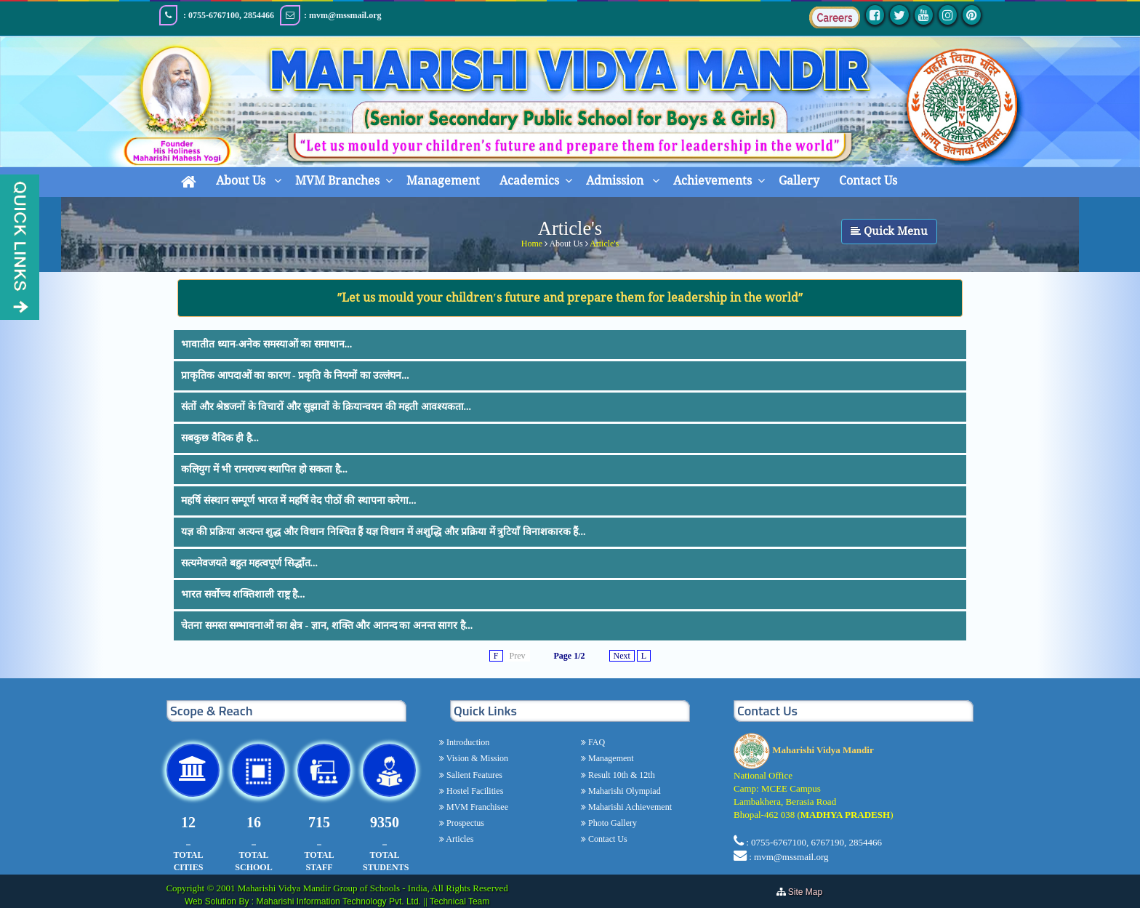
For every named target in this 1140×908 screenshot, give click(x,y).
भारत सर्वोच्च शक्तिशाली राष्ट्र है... (243, 594)
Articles (458, 839)
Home (531, 241)
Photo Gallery (611, 823)
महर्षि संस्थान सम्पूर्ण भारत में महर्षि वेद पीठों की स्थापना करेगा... (299, 500)
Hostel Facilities (473, 791)
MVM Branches (337, 181)
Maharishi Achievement (629, 807)
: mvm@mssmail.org (788, 856)
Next (622, 656)
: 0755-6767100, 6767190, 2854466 (814, 842)
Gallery (799, 181)
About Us (242, 181)
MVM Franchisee (476, 807)
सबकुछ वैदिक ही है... (220, 438)
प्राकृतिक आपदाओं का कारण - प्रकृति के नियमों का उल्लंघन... (295, 375)
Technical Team (460, 901)
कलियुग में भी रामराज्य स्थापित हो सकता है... (264, 469)
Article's (604, 241)
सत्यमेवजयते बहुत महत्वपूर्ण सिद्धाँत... (249, 563)
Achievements (712, 181)
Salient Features (473, 775)
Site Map (809, 892)
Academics (529, 181)
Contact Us (868, 181)
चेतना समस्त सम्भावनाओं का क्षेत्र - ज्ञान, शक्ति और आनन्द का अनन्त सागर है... (327, 625)
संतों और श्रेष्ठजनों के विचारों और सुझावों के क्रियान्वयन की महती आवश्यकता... (326, 406)
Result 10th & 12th (620, 775)
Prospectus (464, 823)
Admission (616, 181)
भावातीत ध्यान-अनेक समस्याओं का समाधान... (266, 344)
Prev (518, 656)
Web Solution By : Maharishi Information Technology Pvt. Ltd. (304, 901)
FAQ (595, 742)
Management (443, 181)
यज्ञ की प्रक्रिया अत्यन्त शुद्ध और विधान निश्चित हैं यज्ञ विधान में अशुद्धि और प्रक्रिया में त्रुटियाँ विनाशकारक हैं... (383, 531)
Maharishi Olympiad (623, 791)
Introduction (466, 742)
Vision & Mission (476, 758)
